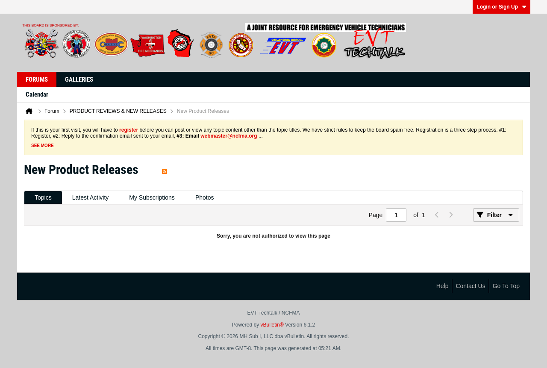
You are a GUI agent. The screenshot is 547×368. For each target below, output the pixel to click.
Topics (43, 197)
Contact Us (470, 286)
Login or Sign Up (501, 7)
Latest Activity (90, 197)
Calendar (37, 94)
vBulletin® (272, 325)
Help (442, 286)
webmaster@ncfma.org (228, 136)
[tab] (43, 197)
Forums (37, 79)
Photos (204, 197)
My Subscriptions (152, 197)
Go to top (506, 286)
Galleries (79, 79)
